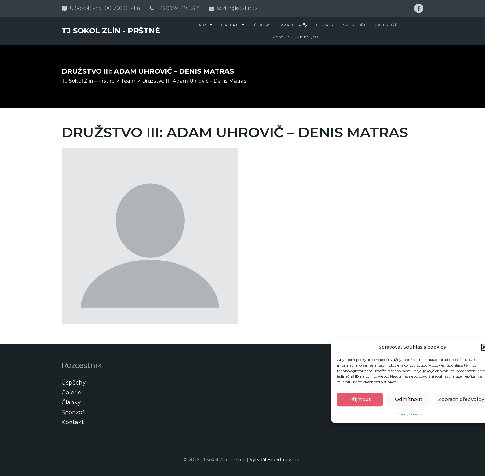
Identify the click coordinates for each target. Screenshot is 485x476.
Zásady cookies (409, 414)
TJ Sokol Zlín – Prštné (88, 81)
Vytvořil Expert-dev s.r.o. (276, 459)
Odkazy (325, 25)
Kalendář (386, 25)
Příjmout (360, 399)
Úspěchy (74, 382)
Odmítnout (408, 399)
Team (128, 81)
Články (262, 25)
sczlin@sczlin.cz (237, 8)
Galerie (230, 25)
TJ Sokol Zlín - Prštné (111, 30)
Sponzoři (354, 25)
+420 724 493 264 (178, 8)
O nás (201, 25)
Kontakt (73, 422)
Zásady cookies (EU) (296, 36)
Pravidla (293, 25)
